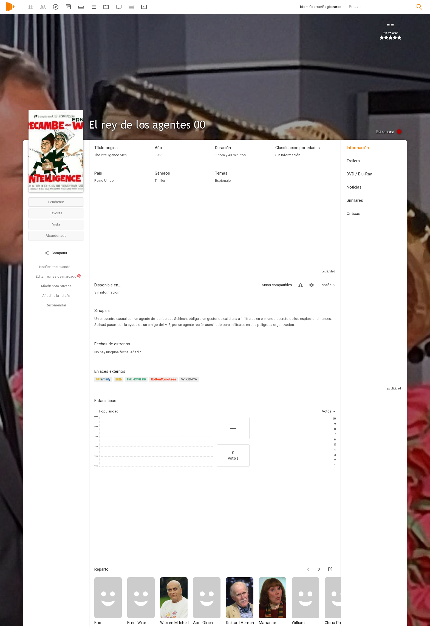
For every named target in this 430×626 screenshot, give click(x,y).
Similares (355, 200)
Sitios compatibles (277, 285)
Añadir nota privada (56, 286)
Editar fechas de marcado (58, 276)
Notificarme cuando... (56, 267)
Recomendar (56, 305)
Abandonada (56, 236)
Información (358, 147)
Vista (56, 224)
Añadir (135, 352)
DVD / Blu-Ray (359, 174)
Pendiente (56, 202)
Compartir (56, 253)
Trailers (353, 160)
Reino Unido (104, 180)
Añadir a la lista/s (56, 296)
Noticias (354, 187)
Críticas (353, 213)
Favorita (56, 213)
